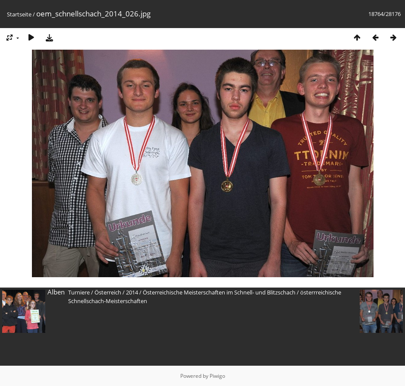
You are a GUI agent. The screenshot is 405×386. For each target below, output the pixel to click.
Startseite (19, 14)
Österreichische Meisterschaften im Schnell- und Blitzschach (219, 292)
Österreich (107, 292)
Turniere (79, 292)
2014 (132, 292)
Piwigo (217, 376)
